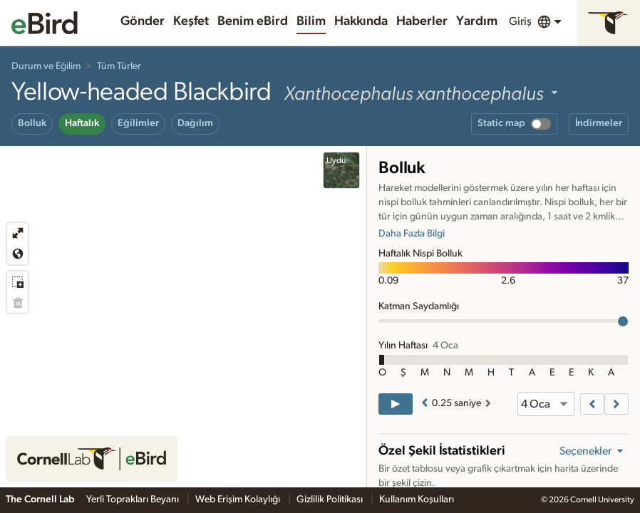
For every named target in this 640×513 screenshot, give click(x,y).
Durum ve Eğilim (46, 66)
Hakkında (361, 21)
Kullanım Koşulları (416, 499)
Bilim (311, 21)
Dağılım (195, 123)
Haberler (422, 21)
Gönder (142, 21)
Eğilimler (138, 123)
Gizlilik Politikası (330, 499)
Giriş (520, 21)
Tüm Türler (119, 66)
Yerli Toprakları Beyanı (133, 499)
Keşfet (191, 21)
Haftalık (82, 123)
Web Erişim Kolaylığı (238, 499)
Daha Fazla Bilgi (411, 234)
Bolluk (32, 123)
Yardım (476, 21)
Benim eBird (252, 21)
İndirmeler (598, 123)
